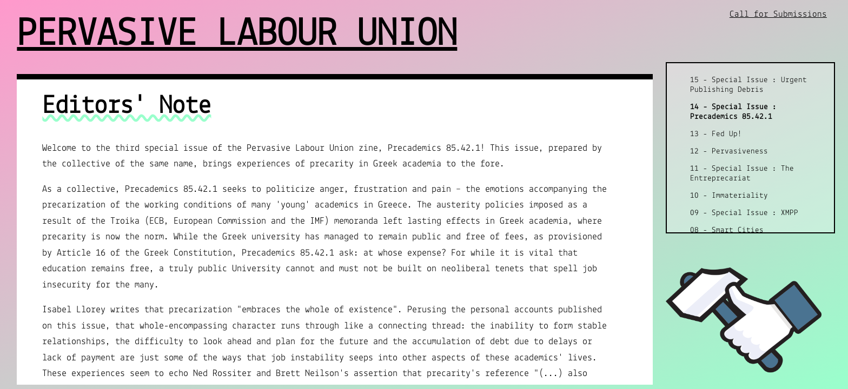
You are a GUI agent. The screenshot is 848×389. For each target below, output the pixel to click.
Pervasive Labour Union (237, 35)
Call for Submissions (778, 14)
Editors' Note (126, 106)
